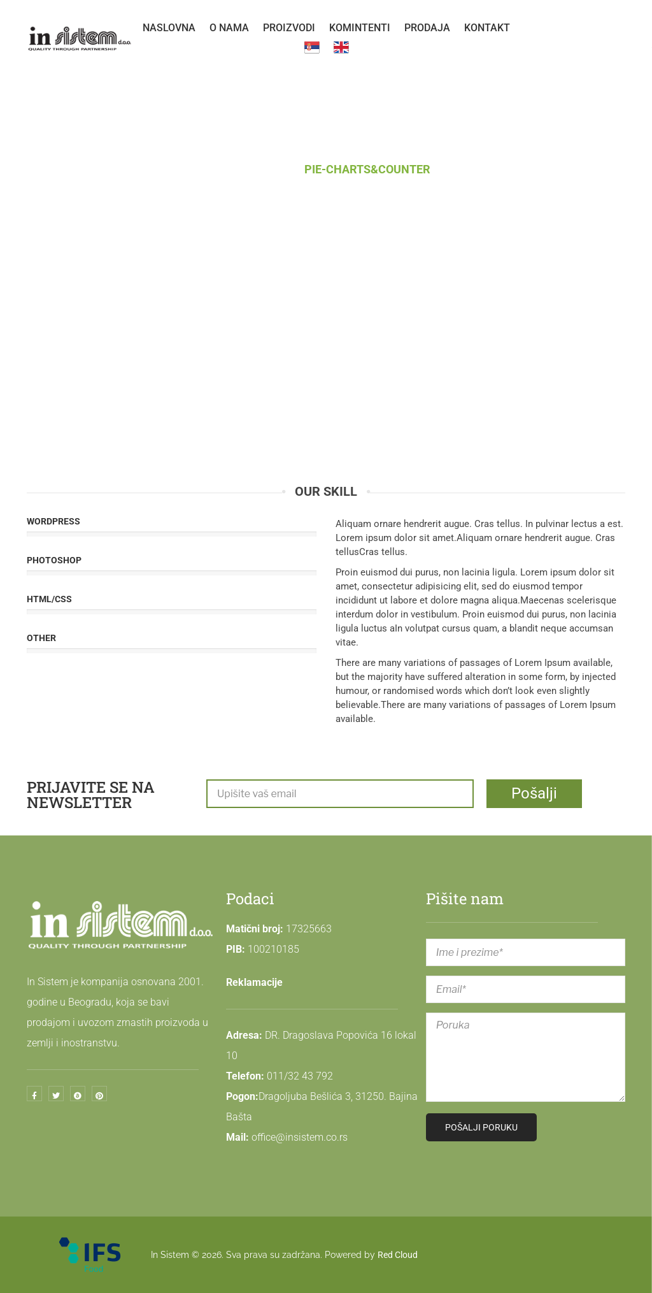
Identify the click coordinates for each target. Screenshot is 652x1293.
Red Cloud (398, 1255)
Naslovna (252, 169)
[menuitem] (169, 28)
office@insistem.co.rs (300, 1137)
